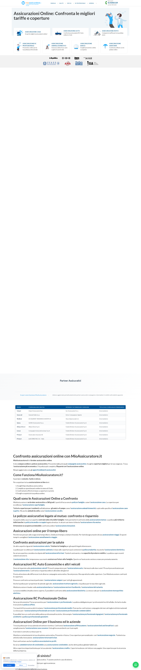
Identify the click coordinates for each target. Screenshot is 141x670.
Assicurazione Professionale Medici (80, 609)
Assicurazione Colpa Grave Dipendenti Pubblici (83, 615)
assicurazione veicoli (38, 361)
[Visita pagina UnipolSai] (20, 179)
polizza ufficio (29, 398)
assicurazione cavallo (53, 304)
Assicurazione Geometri (77, 604)
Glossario (16, 601)
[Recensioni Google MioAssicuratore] (110, 530)
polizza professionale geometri (35, 410)
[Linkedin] (77, 627)
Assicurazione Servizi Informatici (79, 618)
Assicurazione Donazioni (48, 595)
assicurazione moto (22, 364)
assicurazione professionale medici (58, 401)
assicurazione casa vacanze (37, 421)
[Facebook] (64, 627)
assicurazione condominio (57, 438)
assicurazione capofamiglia (34, 298)
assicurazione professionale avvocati (40, 404)
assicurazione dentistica (114, 343)
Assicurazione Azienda (105, 621)
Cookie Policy (13, 661)
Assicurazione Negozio (105, 601)
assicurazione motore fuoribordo (67, 380)
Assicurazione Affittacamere (107, 592)
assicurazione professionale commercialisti (73, 404)
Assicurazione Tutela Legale (106, 618)
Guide (14, 604)
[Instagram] (70, 627)
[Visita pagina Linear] (64, 179)
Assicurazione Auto (72, 31)
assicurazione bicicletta (75, 384)
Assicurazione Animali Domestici (59, 44)
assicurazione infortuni (55, 346)
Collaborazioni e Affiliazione (21, 598)
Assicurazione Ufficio (105, 606)
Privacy (19, 661)
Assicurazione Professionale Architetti (81, 601)
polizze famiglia (78, 296)
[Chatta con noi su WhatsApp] (136, 665)
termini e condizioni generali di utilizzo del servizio (77, 641)
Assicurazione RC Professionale (79, 589)
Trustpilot (110, 525)
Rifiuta (21, 665)
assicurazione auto (75, 361)
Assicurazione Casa (33, 32)
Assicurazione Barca (86, 44)
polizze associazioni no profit (44, 434)
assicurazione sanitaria (43, 343)
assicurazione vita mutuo (91, 315)
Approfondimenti (18, 595)
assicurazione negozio (106, 428)
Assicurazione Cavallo (48, 604)
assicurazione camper (53, 373)
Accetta (9, 665)
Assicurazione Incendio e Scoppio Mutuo (53, 606)
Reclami (15, 615)
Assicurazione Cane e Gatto (49, 601)
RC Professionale (80, 3)
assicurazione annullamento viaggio (42, 330)
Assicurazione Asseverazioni (78, 606)
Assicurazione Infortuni (48, 612)
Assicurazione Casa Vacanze (106, 598)
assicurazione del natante (92, 380)
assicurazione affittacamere (75, 419)
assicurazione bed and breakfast (101, 419)
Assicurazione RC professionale (29, 44)
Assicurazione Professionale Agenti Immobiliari (83, 598)
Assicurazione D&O (104, 615)
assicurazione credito (61, 441)
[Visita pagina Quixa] (42, 179)
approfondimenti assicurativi (44, 263)
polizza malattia (89, 343)
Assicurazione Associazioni (106, 609)
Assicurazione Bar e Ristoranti (107, 604)
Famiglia (53, 3)
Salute (61, 3)
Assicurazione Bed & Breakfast (107, 595)
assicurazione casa (97, 296)
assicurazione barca (45, 380)
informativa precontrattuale (99, 641)
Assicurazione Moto (110, 31)
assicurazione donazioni (65, 319)
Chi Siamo (16, 589)
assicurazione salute (41, 339)
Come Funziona (17, 592)
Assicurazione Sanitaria (115, 44)
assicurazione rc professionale (59, 395)
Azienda (91, 3)
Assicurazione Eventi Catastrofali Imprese (110, 589)
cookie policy (43, 641)
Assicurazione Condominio (106, 612)
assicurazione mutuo (98, 313)
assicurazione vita (21, 352)
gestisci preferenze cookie (55, 641)
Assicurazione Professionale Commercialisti (82, 595)
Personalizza (31, 665)
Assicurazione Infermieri (77, 612)
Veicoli (69, 3)
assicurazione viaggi (111, 328)
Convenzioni (16, 609)
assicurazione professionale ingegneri (88, 407)
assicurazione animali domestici (83, 302)
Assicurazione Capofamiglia (49, 592)
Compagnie (16, 606)
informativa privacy (34, 641)
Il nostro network (18, 612)
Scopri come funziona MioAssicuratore (32, 188)
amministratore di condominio (32, 438)
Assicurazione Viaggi (47, 598)
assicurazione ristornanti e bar (45, 431)
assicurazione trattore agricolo (65, 377)
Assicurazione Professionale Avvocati (80, 592)
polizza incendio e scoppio (36, 315)
